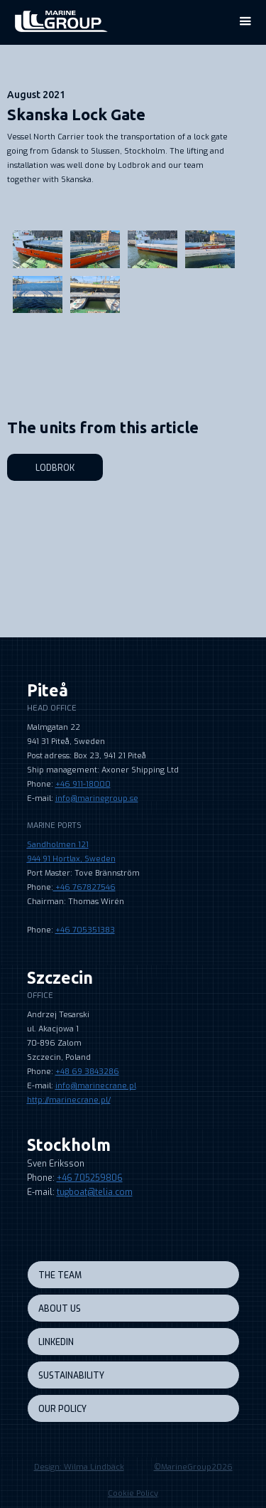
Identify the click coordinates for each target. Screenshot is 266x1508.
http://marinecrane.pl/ (69, 1100)
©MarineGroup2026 (193, 1467)
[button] (244, 21)
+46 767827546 (84, 887)
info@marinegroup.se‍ (96, 798)
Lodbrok (54, 468)
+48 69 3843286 (87, 1071)
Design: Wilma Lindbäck (79, 1467)
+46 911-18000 (83, 784)
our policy (62, 1409)
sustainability (71, 1375)
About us (59, 1309)
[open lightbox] (129, 215)
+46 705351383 (85, 930)
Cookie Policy (133, 1493)
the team (60, 1275)
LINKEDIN (56, 1342)
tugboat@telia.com (95, 1192)
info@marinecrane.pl (95, 1085)
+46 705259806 (90, 1178)
